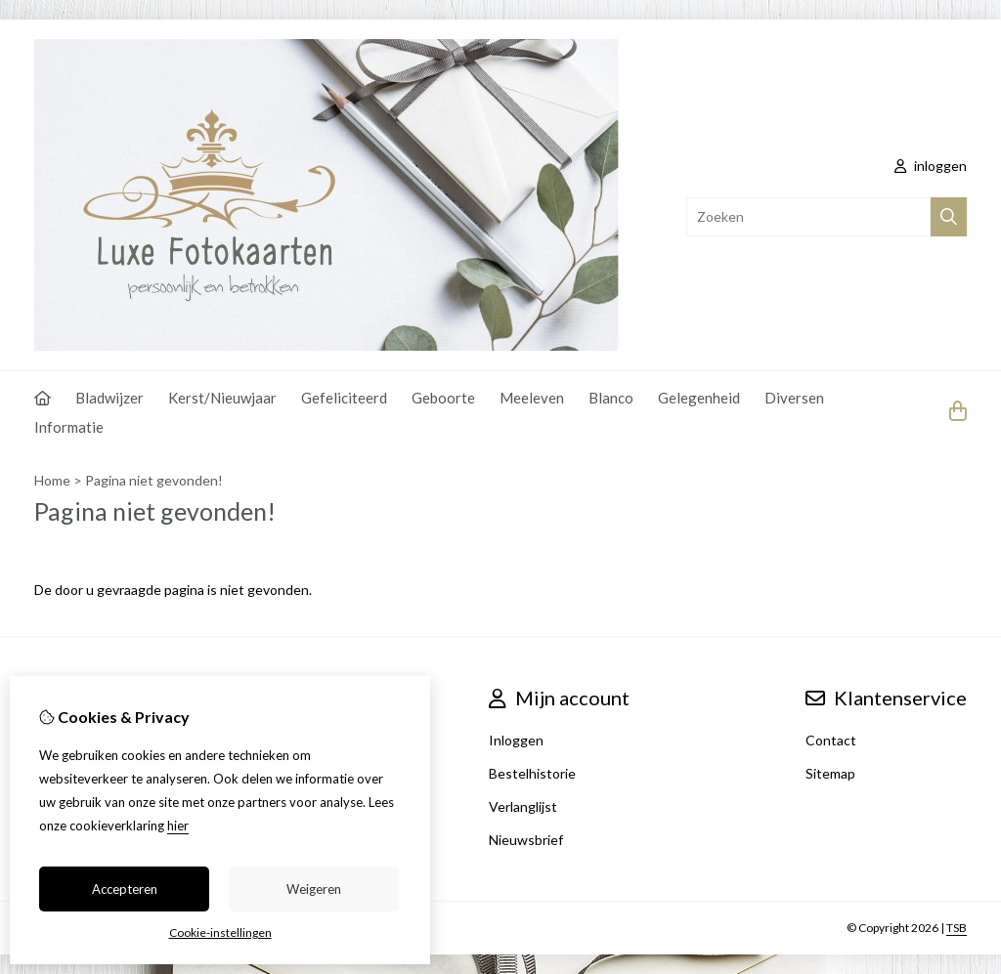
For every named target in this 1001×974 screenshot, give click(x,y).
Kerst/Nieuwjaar (222, 397)
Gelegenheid (699, 397)
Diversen (794, 397)
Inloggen (516, 740)
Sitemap (830, 773)
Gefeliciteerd (344, 397)
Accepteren (124, 889)
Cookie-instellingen (220, 932)
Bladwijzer (109, 397)
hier (178, 825)
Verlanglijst (523, 806)
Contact (830, 740)
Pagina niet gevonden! (154, 480)
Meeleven (532, 397)
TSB (956, 927)
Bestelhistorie (532, 773)
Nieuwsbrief (526, 839)
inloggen (930, 165)
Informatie (69, 427)
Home (52, 480)
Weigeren (313, 889)
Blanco (610, 397)
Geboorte (443, 397)
